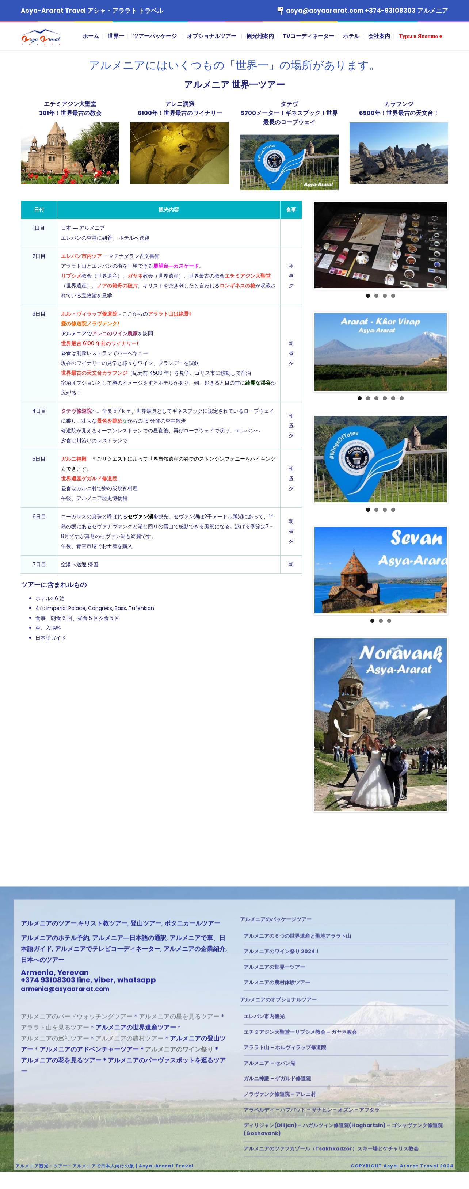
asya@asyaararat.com (324, 10)
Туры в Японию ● (420, 36)
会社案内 (379, 36)
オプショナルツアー (211, 36)
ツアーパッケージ (155, 36)
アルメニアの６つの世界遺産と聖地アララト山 (297, 1145)
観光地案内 (260, 36)
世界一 (116, 36)
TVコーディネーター (308, 36)
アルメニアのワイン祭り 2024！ (282, 1160)
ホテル (351, 36)
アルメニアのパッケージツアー (276, 1128)
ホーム (91, 36)
